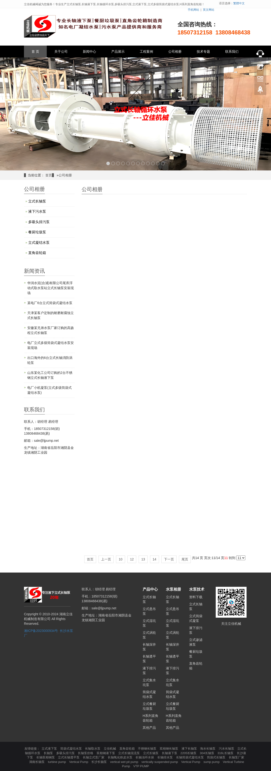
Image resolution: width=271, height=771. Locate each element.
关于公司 (61, 51)
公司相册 (175, 51)
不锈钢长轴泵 (147, 748)
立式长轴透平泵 (69, 757)
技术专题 (203, 51)
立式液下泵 (50, 748)
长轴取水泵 (93, 748)
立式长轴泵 (37, 201)
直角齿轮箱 (37, 253)
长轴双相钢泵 (46, 757)
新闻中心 (89, 51)
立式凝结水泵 (39, 242)
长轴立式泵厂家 (94, 757)
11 (158, 163)
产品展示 (118, 51)
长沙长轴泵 (99, 762)
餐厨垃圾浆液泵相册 (107, 541)
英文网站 (208, 9)
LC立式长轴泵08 (106, 339)
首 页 (35, 51)
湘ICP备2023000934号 (41, 631)
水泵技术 (196, 589)
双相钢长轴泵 (169, 748)
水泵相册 (173, 589)
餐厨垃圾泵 (37, 232)
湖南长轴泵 (37, 762)
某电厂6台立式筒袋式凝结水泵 (49, 303)
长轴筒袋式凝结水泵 (190, 757)
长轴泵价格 (86, 753)
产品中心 (150, 589)
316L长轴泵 (225, 753)
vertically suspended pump (160, 762)
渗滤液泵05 (221, 474)
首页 (48, 175)
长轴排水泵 (165, 757)
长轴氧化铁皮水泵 (120, 757)
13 (143, 559)
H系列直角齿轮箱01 (164, 474)
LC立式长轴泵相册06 (221, 401)
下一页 (169, 559)
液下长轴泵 (190, 748)
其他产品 (149, 727)
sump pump (211, 762)
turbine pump (57, 762)
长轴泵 (49, 753)
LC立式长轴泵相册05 (106, 453)
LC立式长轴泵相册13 (106, 257)
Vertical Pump (79, 762)
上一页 (106, 559)
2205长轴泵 (188, 753)
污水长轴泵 (227, 748)
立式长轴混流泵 (129, 753)
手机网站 (193, 9)
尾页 (185, 559)
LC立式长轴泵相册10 (164, 244)
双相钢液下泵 (106, 753)
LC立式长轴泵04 (222, 318)
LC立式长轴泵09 (222, 265)
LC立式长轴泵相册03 (164, 527)
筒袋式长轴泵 (216, 757)
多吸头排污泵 (39, 222)
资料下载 (195, 597)
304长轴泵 (207, 753)
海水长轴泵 (208, 748)
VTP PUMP (141, 766)
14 (154, 559)
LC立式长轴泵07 (164, 339)
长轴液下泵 (170, 753)
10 (153, 163)
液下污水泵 (37, 211)
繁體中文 (239, 3)
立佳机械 (110, 748)
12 (163, 163)
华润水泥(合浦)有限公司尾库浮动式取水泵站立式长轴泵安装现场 (50, 288)
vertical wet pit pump (124, 762)
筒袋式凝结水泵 (71, 748)
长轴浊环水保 (145, 757)
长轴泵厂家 (236, 757)
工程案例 (146, 51)
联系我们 (231, 51)
